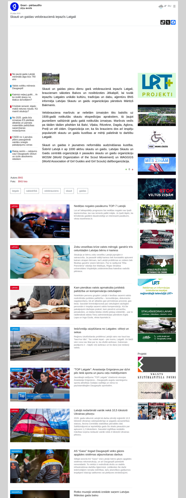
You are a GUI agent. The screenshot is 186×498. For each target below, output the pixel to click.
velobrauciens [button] (51, 191)
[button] (174, 6)
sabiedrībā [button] (31, 191)
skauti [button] (69, 191)
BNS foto (22, 181)
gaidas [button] (82, 191)
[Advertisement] (93, 51)
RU (169, 6)
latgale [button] (15, 191)
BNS (20, 177)
